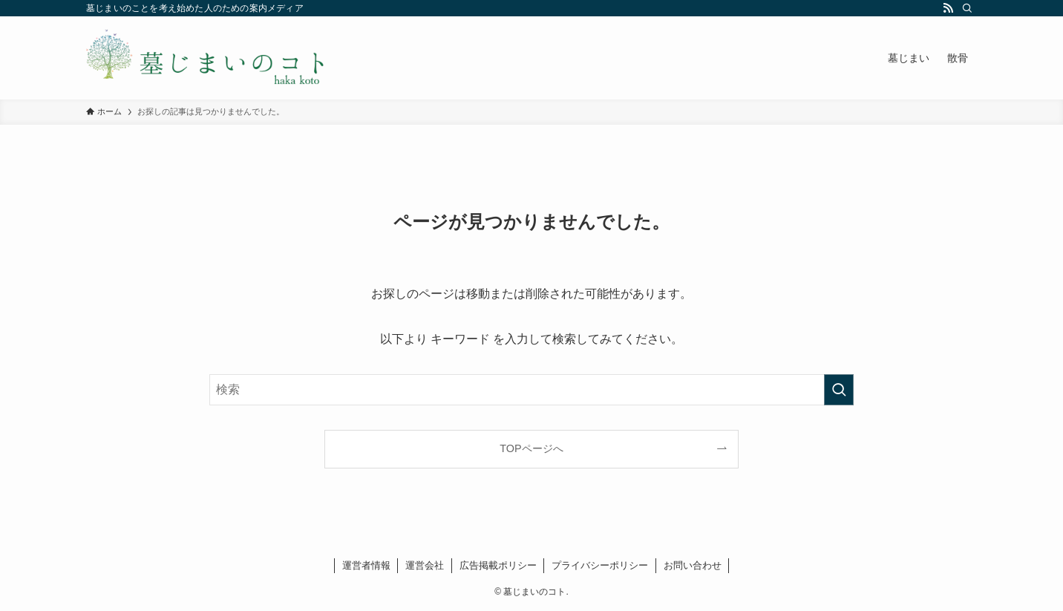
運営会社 (424, 565)
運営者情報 (366, 565)
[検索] (967, 8)
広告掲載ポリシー (498, 565)
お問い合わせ (693, 565)
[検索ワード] (531, 389)
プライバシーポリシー (600, 565)
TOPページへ (531, 448)
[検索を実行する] (839, 389)
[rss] (948, 8)
